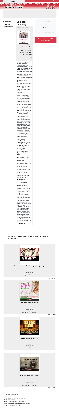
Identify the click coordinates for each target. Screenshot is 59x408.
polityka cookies (11, 403)
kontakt (14, 401)
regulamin (5, 403)
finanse (13, 394)
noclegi (9, 394)
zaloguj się (51, 1)
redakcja (10, 401)
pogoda (5, 394)
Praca (17, 394)
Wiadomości (30, 1)
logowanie (19, 401)
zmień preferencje (18, 403)
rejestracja (24, 401)
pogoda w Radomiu (45, 21)
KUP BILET (29, 59)
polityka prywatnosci (26, 403)
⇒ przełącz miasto (11, 399)
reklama (5, 401)
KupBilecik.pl (21, 179)
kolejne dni (45, 31)
